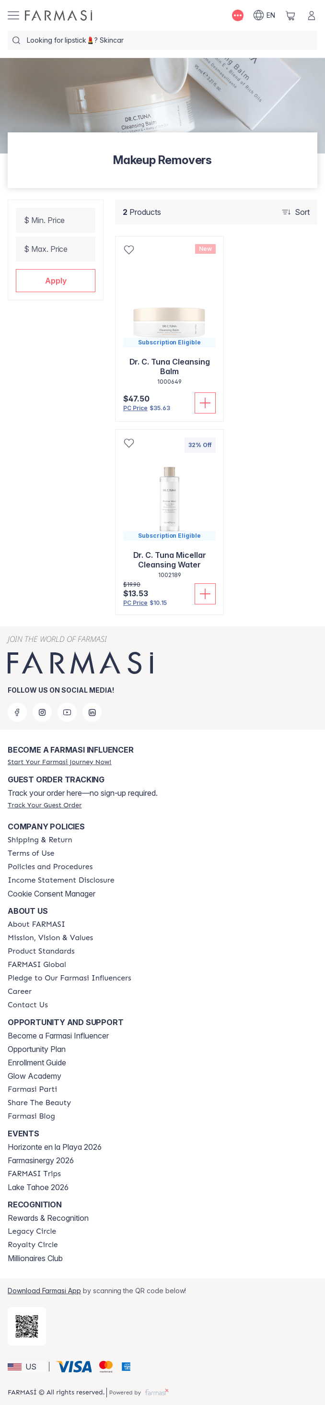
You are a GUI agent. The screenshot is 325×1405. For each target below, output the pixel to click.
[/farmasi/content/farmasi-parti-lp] (32, 1089)
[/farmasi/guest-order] (44, 805)
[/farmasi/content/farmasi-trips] (34, 1174)
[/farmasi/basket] (290, 15)
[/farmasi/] (58, 15)
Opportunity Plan (37, 1049)
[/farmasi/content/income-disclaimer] (61, 880)
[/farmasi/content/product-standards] (41, 951)
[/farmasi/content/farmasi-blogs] (31, 1116)
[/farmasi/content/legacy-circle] (32, 1231)
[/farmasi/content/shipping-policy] (40, 840)
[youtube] (67, 712)
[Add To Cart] (205, 402)
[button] (55, 280)
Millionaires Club (35, 1258)
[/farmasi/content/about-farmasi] (36, 924)
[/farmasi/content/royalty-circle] (33, 1245)
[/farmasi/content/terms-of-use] (31, 853)
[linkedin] (92, 712)
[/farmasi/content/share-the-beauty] (39, 1103)
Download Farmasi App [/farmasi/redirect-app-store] (44, 1291)
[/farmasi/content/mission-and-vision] (50, 938)
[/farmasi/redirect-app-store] (27, 1326)
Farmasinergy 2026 (41, 1160)
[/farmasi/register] (59, 761)
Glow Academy (34, 1076)
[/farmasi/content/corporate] (37, 964)
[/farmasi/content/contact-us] (28, 1005)
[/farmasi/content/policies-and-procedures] (50, 867)
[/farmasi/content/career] (20, 991)
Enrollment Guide (37, 1062)
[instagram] (42, 712)
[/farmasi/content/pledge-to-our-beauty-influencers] (69, 978)
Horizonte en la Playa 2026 (55, 1147)
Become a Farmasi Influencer (58, 1035)
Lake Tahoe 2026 (38, 1187)
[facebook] (17, 712)
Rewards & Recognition (48, 1218)
